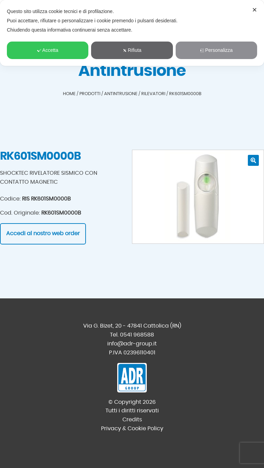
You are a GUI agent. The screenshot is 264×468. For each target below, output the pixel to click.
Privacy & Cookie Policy (132, 428)
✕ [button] (254, 10)
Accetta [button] (47, 50)
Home (69, 94)
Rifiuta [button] (132, 50)
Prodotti (89, 94)
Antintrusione (121, 94)
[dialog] (132, 33)
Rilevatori (153, 94)
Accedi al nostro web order (43, 233)
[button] (253, 160)
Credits (132, 419)
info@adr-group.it (132, 343)
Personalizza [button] (216, 50)
